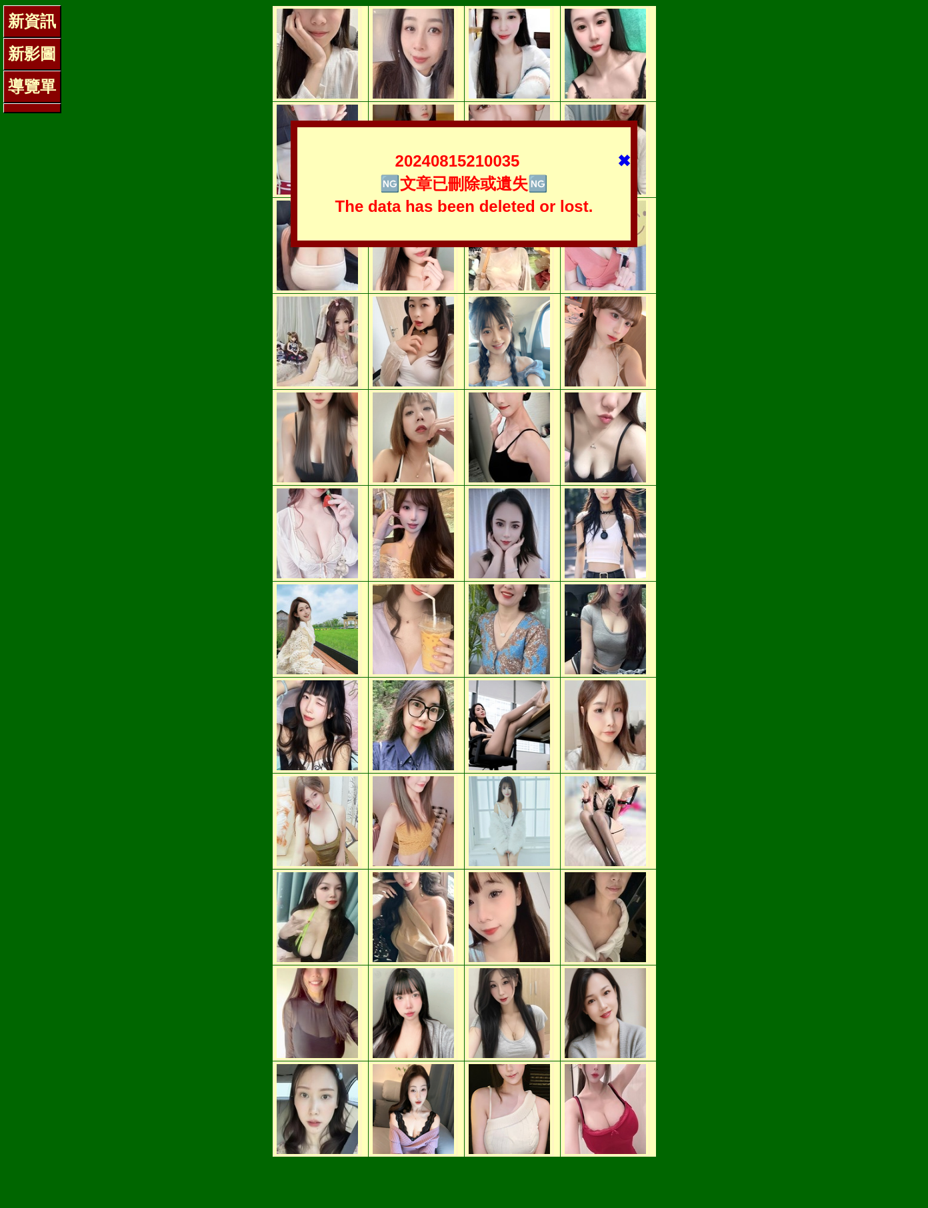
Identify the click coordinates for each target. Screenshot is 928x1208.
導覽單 (32, 86)
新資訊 (32, 21)
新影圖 (32, 54)
